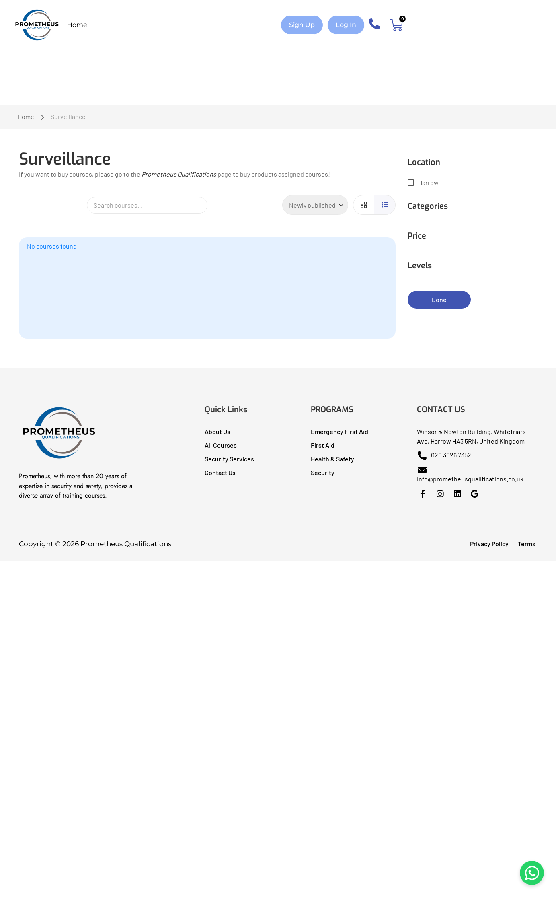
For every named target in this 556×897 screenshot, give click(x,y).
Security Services (229, 459)
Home (77, 25)
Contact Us (220, 472)
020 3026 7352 (444, 455)
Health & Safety (332, 459)
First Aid (322, 445)
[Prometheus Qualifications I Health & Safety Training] (59, 458)
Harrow (428, 182)
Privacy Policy (489, 543)
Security (322, 472)
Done (439, 299)
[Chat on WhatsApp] (532, 873)
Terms (526, 543)
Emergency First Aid (339, 431)
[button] (302, 25)
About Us (217, 431)
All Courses (221, 445)
